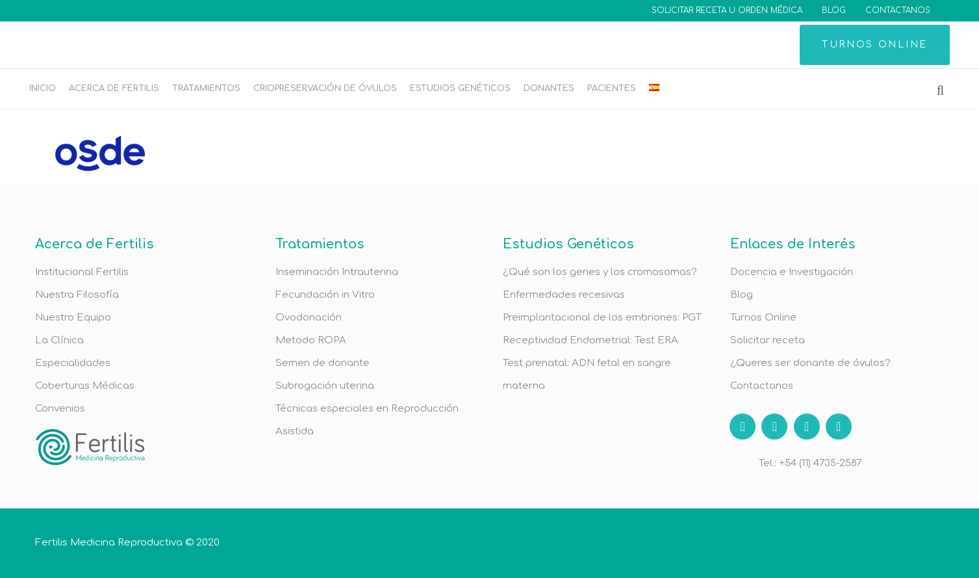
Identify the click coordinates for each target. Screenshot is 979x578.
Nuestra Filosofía (77, 294)
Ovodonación (308, 317)
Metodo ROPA (310, 340)
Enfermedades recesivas (564, 294)
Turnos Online (763, 317)
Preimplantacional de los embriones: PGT (602, 317)
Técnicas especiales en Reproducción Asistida (367, 420)
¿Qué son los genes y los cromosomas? (600, 272)
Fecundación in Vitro (325, 294)
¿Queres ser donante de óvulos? (810, 363)
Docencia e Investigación (791, 272)
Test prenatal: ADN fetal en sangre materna (587, 374)
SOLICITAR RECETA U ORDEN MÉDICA (727, 10)
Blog (741, 294)
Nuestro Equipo (73, 317)
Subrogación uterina (324, 385)
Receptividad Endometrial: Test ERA (590, 340)
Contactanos (761, 385)
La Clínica (59, 340)
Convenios (60, 408)
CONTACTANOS (897, 10)
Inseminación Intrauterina (336, 272)
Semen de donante (322, 363)
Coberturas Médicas (84, 385)
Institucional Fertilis (82, 272)
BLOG (834, 10)
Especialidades (72, 363)
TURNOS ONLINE (875, 44)
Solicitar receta (767, 340)
